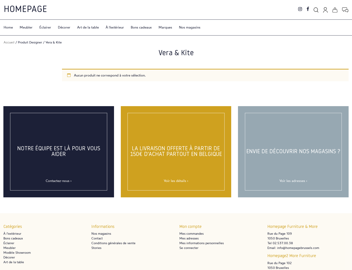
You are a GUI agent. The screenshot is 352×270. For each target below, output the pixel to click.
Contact (97, 238)
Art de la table (88, 27)
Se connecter (188, 248)
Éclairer (45, 27)
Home (8, 27)
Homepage (25, 9)
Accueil (9, 42)
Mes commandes (191, 233)
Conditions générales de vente (113, 243)
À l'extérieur (12, 233)
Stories (96, 248)
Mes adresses (189, 238)
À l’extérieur (115, 27)
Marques (165, 27)
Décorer (64, 27)
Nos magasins (189, 27)
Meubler (26, 27)
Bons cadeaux (141, 27)
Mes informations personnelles (201, 243)
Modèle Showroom (17, 252)
